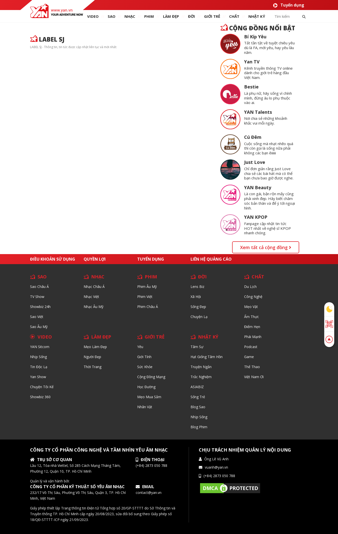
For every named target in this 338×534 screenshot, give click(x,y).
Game (249, 356)
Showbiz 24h (40, 306)
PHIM (149, 16)
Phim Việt (144, 296)
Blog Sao (198, 406)
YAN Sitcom (39, 346)
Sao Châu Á (39, 286)
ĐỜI (191, 16)
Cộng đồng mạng (151, 376)
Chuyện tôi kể (42, 386)
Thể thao (252, 366)
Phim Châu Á (147, 306)
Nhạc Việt (91, 296)
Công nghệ (253, 296)
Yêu (140, 346)
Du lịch (250, 286)
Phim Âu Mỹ (147, 286)
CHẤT (258, 277)
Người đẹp (92, 356)
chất (234, 16)
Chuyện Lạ (199, 316)
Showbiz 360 (40, 396)
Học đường (146, 386)
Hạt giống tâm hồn (207, 356)
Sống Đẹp (198, 306)
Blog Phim (199, 426)
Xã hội (196, 296)
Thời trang (92, 366)
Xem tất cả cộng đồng (265, 247)
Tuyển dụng (288, 5)
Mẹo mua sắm (149, 396)
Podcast (250, 346)
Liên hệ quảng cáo (211, 259)
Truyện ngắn (201, 366)
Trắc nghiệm (201, 376)
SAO (111, 16)
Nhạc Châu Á (94, 286)
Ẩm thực (251, 316)
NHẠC (129, 16)
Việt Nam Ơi (254, 376)
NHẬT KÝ (208, 337)
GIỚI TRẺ (154, 337)
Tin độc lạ (38, 366)
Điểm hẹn (252, 326)
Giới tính (144, 356)
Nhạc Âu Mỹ (93, 306)
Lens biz (197, 286)
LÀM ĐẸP (101, 337)
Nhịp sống (38, 356)
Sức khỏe (144, 366)
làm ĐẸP (171, 16)
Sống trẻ (198, 396)
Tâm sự (197, 346)
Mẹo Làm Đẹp (95, 346)
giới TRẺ (212, 16)
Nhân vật (144, 406)
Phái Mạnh (252, 336)
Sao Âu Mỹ (39, 326)
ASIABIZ (197, 386)
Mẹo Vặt (251, 306)
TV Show (37, 296)
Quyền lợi (95, 259)
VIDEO (93, 16)
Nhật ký (256, 16)
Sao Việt (36, 316)
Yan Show (38, 376)
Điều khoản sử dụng (52, 259)
